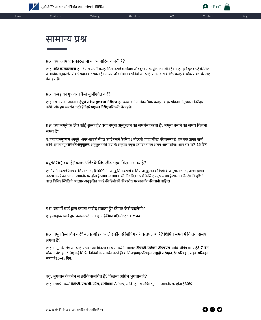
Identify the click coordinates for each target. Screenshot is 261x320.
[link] (227, 6)
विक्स (100, 309)
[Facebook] (205, 309)
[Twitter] (219, 309)
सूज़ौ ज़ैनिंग (48, 7)
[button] (55, 16)
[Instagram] (212, 309)
